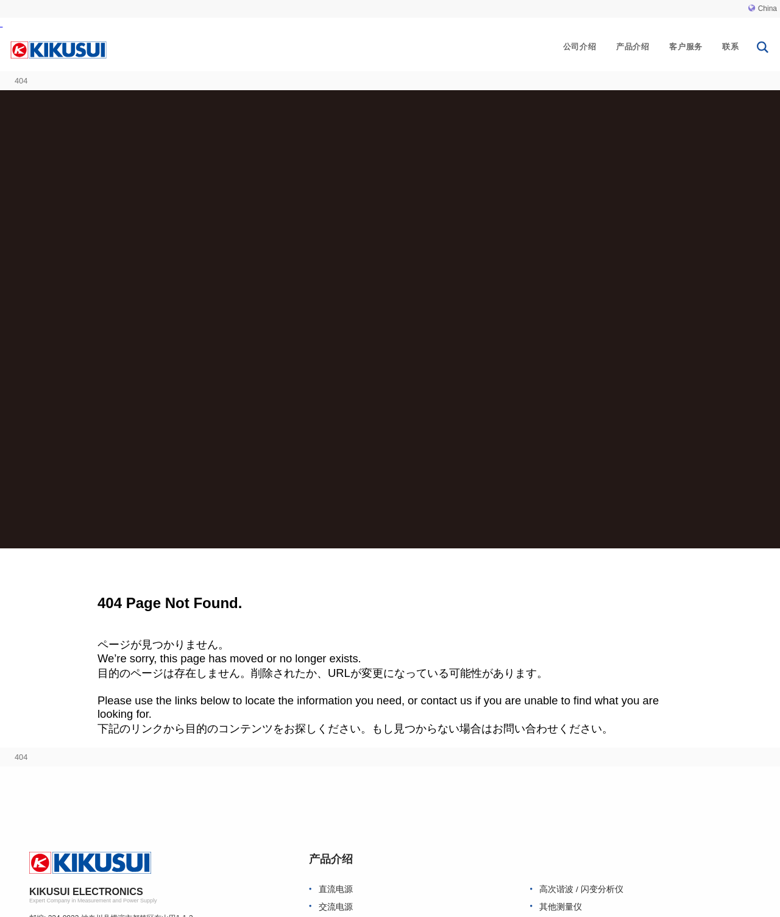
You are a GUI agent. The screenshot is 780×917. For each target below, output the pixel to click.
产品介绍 (633, 46)
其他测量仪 (560, 907)
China (762, 8)
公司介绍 (580, 46)
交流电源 (336, 907)
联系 (730, 46)
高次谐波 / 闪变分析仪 (581, 889)
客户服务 (686, 46)
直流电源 (336, 889)
